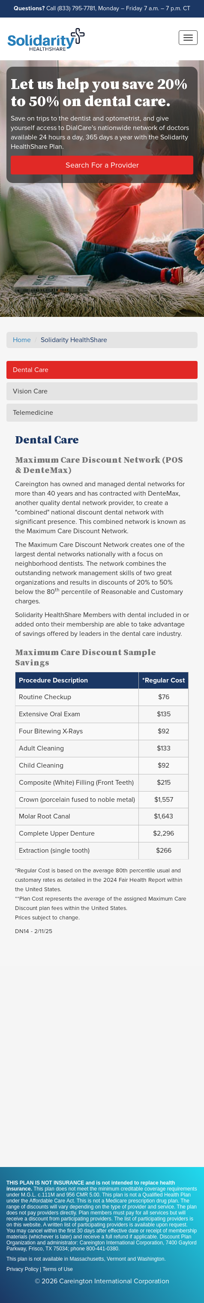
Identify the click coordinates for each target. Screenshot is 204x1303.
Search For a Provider (102, 165)
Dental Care (30, 370)
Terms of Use (57, 1269)
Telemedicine (33, 412)
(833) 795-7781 (76, 8)
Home (22, 340)
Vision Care (30, 391)
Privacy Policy (22, 1269)
